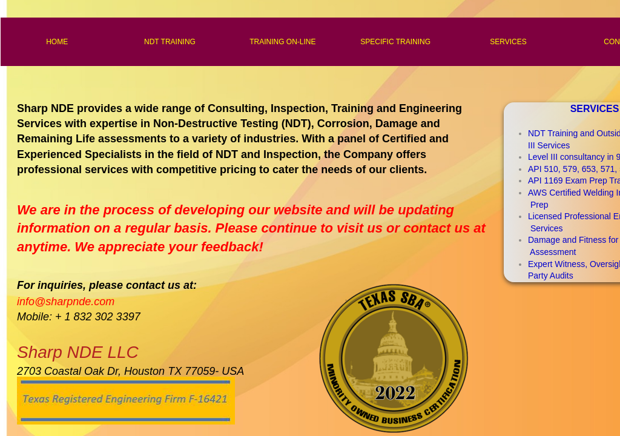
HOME (57, 42)
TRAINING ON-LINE (282, 42)
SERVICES (508, 42)
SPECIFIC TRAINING (395, 42)
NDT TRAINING (170, 42)
